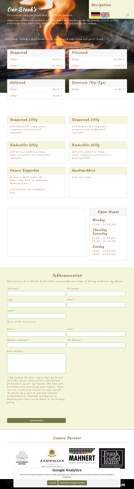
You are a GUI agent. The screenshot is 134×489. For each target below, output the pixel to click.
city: (10, 299)
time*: (71, 328)
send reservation (36, 420)
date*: (11, 328)
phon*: (71, 299)
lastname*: (13, 288)
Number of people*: (18, 340)
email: (11, 310)
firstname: (73, 288)
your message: (15, 351)
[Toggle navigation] (127, 15)
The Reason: (74, 340)
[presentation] (26, 412)
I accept (52, 483)
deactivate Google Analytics (72, 483)
